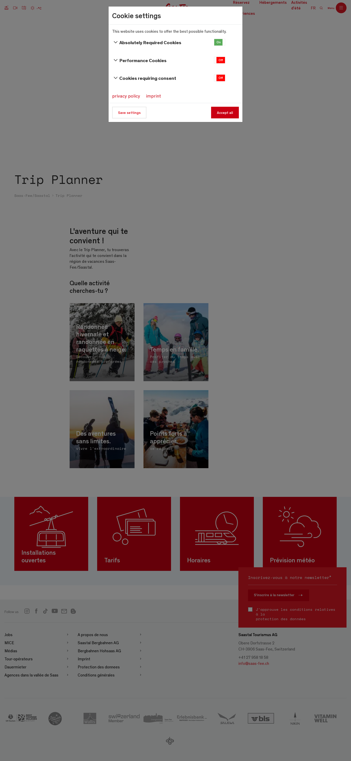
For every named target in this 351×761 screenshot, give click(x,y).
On (218, 42)
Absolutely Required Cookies (146, 42)
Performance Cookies (139, 60)
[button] (219, 42)
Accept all (225, 112)
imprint (153, 96)
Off (220, 60)
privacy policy (126, 96)
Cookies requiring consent (144, 78)
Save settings (129, 112)
